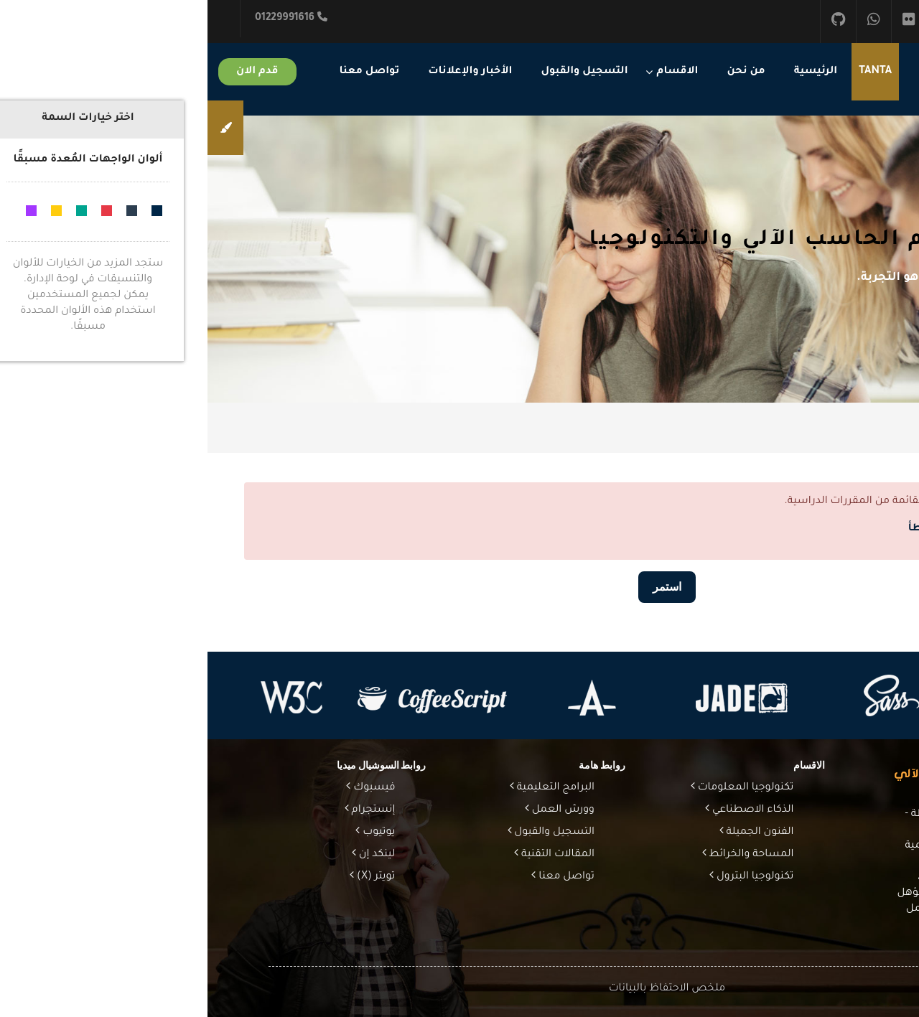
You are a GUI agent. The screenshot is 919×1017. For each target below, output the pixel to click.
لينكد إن (168, 855)
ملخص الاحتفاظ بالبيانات (459, 989)
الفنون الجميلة (551, 832)
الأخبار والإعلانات (262, 72)
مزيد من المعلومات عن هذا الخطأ (784, 529)
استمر (459, 587)
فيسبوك (165, 788)
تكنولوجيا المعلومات (537, 788)
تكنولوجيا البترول (546, 877)
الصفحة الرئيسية (804, 427)
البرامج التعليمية (347, 788)
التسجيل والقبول (376, 72)
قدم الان (50, 72)
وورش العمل (354, 810)
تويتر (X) (166, 877)
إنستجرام (164, 810)
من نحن (538, 72)
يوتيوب (169, 832)
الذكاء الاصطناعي (544, 810)
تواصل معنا (162, 72)
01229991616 (83, 17)
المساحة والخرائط (543, 855)
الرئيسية (608, 72)
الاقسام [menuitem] (470, 72)
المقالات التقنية (349, 855)
